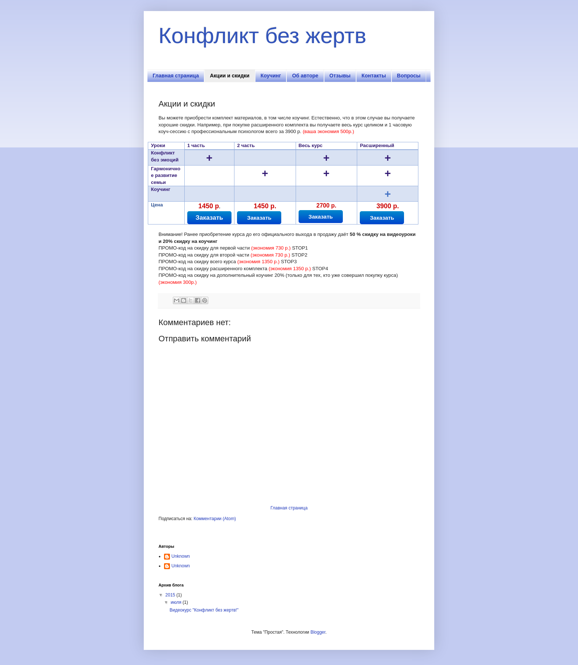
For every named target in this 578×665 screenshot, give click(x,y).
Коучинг (271, 76)
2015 (171, 595)
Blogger (317, 632)
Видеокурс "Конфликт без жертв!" (204, 610)
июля (176, 602)
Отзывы (340, 76)
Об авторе (305, 76)
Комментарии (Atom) (215, 518)
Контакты (374, 76)
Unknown (180, 556)
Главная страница (176, 76)
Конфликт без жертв (262, 35)
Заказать (209, 217)
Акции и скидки (229, 76)
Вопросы (409, 76)
